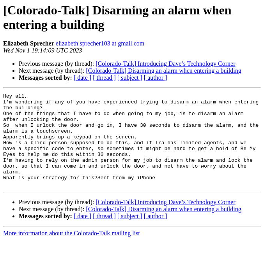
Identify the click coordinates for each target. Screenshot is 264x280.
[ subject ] (129, 77)
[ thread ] (104, 77)
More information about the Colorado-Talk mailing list (71, 251)
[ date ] (82, 77)
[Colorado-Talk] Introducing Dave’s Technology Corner (165, 63)
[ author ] (155, 77)
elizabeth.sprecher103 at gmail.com (100, 43)
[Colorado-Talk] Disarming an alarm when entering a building (163, 70)
